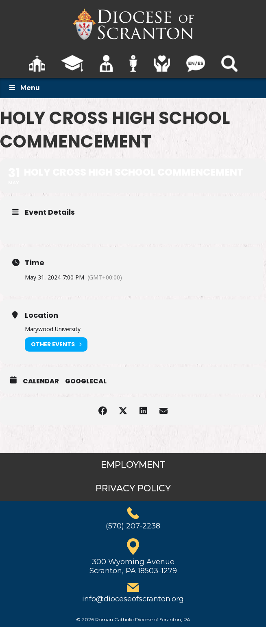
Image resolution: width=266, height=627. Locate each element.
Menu (24, 88)
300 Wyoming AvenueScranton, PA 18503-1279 (133, 566)
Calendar (41, 381)
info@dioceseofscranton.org (133, 598)
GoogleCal (86, 381)
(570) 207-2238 (133, 525)
